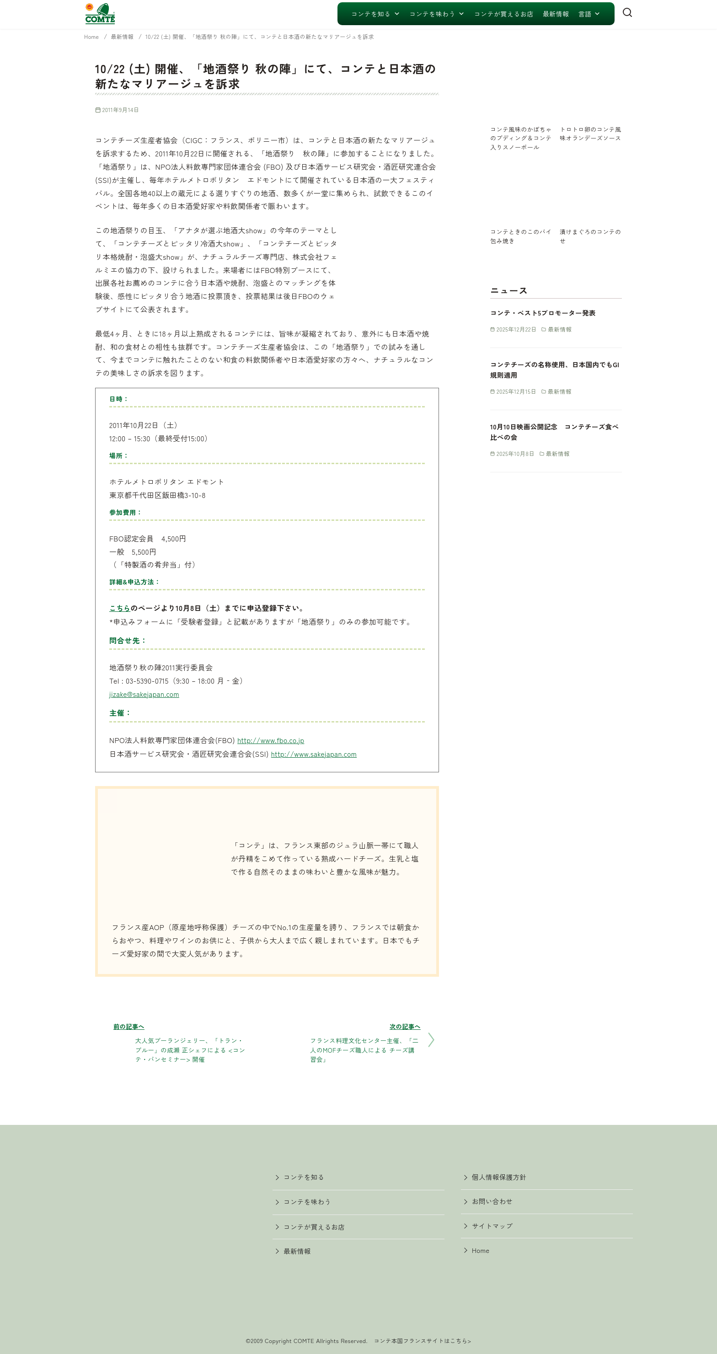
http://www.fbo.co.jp (273, 739)
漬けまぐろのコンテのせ (590, 244)
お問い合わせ (495, 1202)
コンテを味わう (437, 13)
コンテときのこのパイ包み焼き (521, 244)
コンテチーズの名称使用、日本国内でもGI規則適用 (555, 378)
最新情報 (556, 13)
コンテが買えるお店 (504, 13)
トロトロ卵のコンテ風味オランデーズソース (590, 137)
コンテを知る (375, 13)
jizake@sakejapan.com (146, 693)
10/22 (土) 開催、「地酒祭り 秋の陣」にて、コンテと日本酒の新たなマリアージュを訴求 (278, 36)
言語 (589, 13)
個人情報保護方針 (502, 1176)
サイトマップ (495, 1228)
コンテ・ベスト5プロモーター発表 (549, 321)
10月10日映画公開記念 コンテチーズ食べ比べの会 (554, 440)
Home (93, 36)
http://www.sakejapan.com (317, 752)
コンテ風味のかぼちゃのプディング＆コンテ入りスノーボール (521, 142)
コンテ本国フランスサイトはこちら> (422, 1338)
